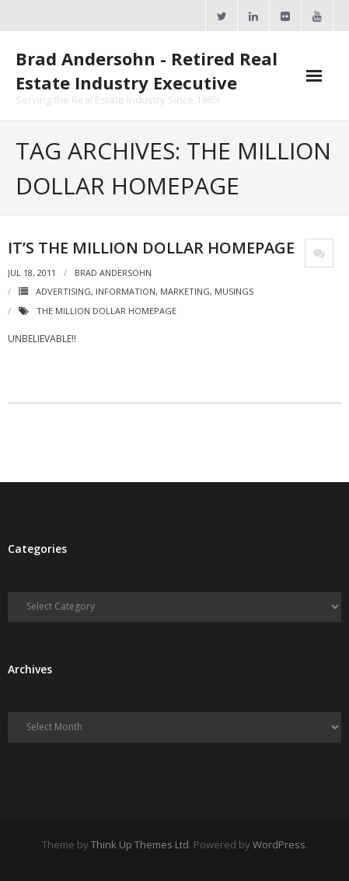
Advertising (63, 291)
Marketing (185, 291)
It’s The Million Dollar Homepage (151, 247)
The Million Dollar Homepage (106, 310)
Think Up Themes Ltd (140, 844)
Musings (234, 291)
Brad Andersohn (113, 272)
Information (125, 291)
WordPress (279, 844)
